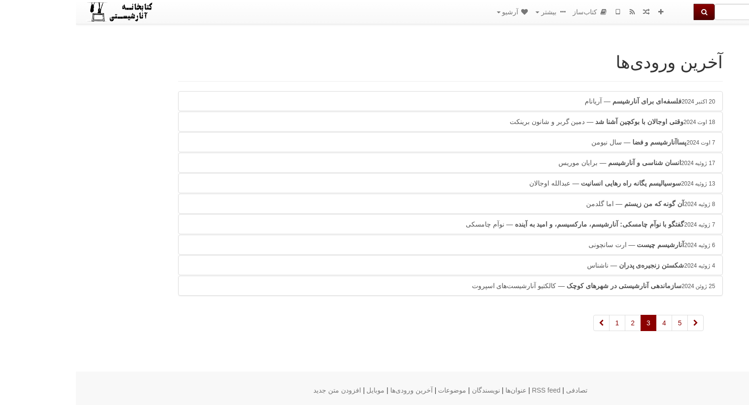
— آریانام (574, 101)
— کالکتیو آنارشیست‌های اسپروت (517, 286)
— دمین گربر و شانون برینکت (536, 121)
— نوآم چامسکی (514, 224)
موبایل (299, 390)
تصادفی (501, 390)
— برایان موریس (560, 162)
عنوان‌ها (439, 390)
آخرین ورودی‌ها (335, 390)
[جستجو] (687, 12)
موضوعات (376, 390)
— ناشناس (575, 265)
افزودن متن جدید (261, 390)
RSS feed (470, 390)
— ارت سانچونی (576, 244)
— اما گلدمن (574, 203)
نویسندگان (410, 390)
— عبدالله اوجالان (546, 183)
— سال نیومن (577, 142)
